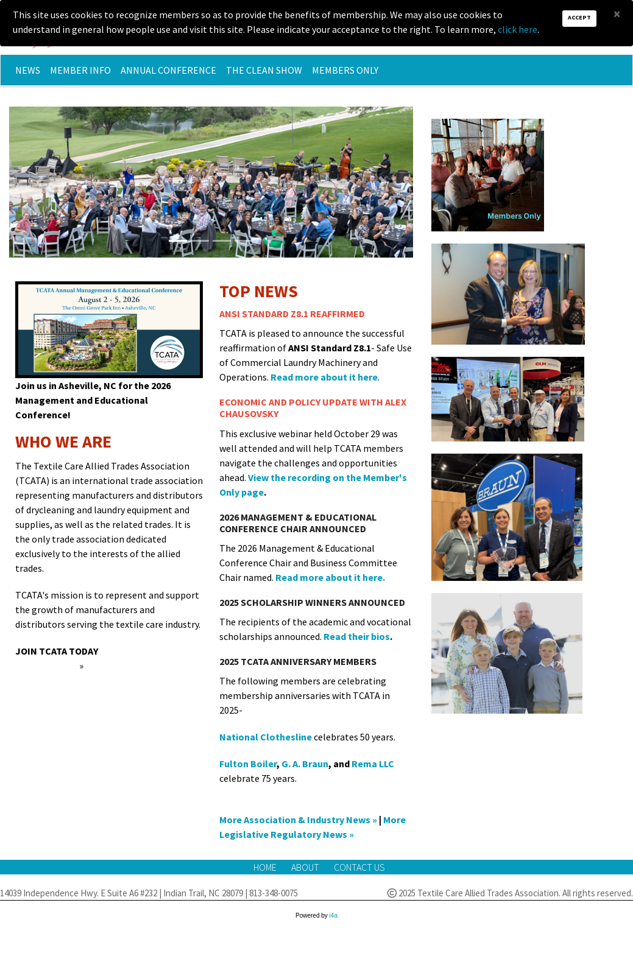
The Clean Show (264, 70)
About (306, 867)
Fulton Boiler (248, 763)
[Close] (616, 13)
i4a (334, 915)
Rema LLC (373, 763)
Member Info (80, 70)
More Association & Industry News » (298, 820)
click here (517, 29)
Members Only (345, 70)
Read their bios (357, 636)
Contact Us (359, 867)
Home (265, 867)
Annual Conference (168, 70)
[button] (39, 182)
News (27, 70)
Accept (579, 17)
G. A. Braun (304, 763)
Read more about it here (324, 377)
